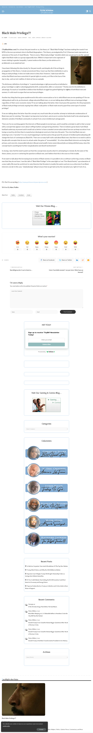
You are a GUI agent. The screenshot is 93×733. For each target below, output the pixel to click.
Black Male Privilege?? (9, 719)
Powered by (46, 353)
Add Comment (22, 37)
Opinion (38, 37)
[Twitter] (65, 260)
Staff (5, 37)
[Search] (90, 11)
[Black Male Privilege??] (23, 700)
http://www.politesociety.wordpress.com (33, 182)
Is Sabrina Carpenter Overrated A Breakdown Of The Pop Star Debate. (47, 567)
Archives (46, 653)
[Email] (88, 260)
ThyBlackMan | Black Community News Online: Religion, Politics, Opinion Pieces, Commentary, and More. (53, 730)
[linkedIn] (77, 260)
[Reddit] (82, 260)
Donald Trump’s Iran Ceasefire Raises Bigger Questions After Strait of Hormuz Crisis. (48, 625)
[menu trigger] (3, 11)
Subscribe (47, 345)
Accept (23, 729)
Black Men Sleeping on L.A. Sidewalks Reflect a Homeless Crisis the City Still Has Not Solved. (48, 616)
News (33, 37)
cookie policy (23, 725)
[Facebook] (47, 260)
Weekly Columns (46, 37)
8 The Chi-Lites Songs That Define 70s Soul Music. (42, 608)
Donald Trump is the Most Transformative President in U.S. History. (48, 642)
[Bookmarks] (87, 11)
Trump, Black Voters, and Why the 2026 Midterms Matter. (44, 571)
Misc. (29, 37)
